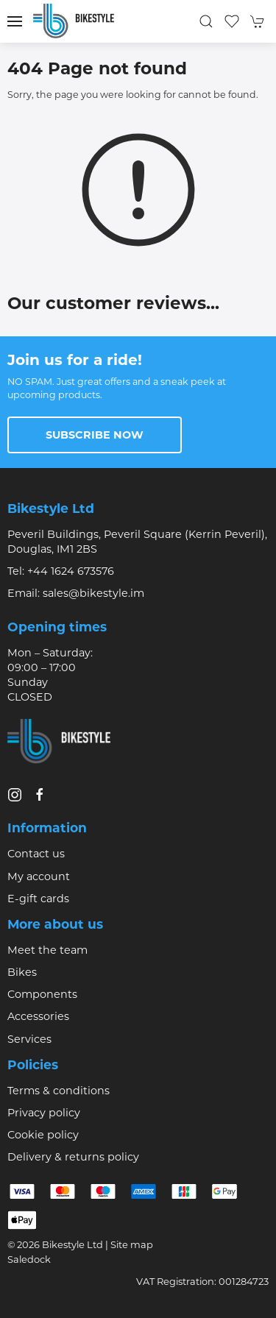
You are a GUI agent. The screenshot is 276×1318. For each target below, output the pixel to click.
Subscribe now (95, 435)
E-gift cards (38, 898)
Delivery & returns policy (73, 1156)
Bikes (22, 972)
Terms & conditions (58, 1090)
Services (29, 1039)
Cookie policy (43, 1134)
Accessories (38, 1016)
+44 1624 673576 (70, 571)
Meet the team (47, 950)
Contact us (36, 853)
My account (38, 876)
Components (42, 994)
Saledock (29, 1259)
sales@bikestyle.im (93, 593)
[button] (14, 21)
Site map (131, 1244)
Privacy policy (43, 1112)
